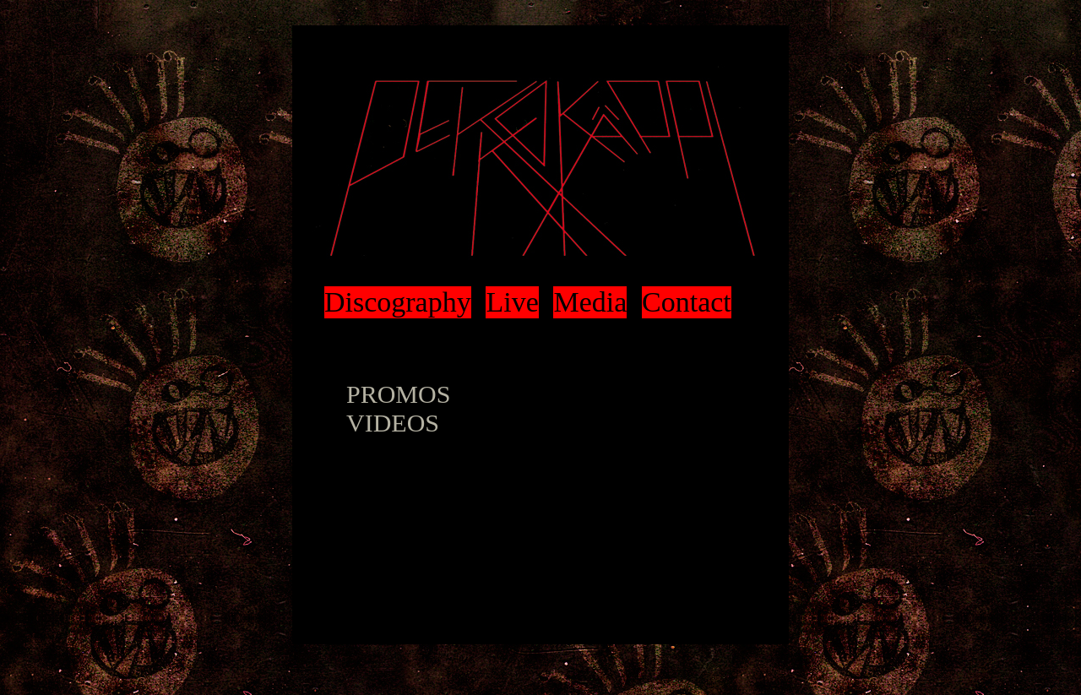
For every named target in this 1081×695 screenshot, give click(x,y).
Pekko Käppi (540, 168)
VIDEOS (392, 423)
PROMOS (398, 394)
